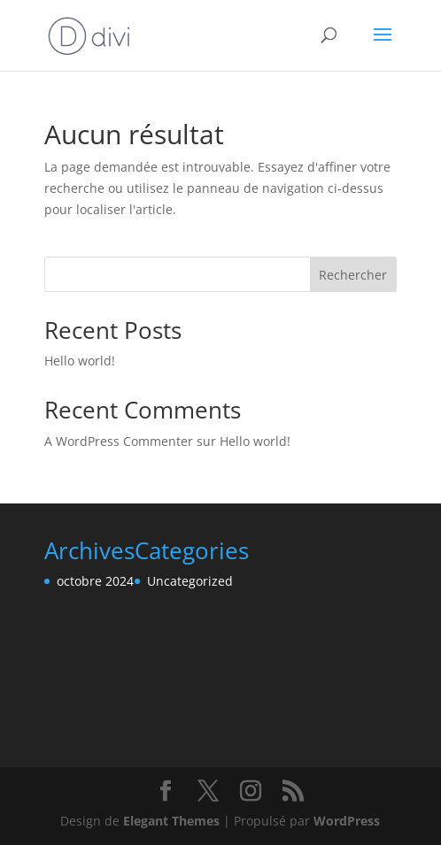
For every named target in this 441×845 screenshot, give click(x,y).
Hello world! (79, 360)
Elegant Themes (171, 820)
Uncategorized (190, 580)
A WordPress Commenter (118, 441)
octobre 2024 (95, 580)
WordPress (346, 820)
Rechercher (353, 274)
